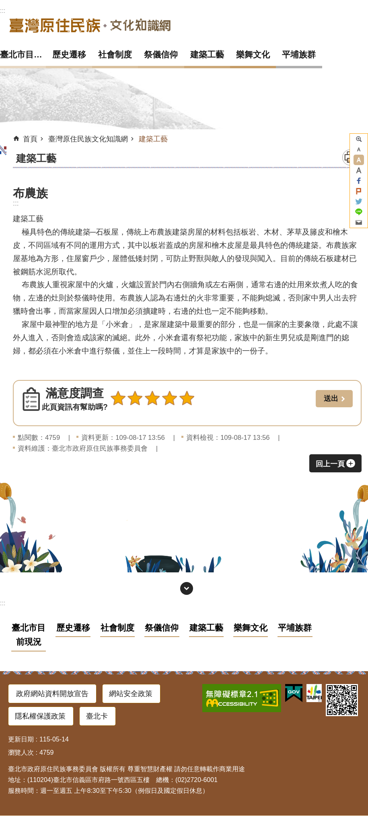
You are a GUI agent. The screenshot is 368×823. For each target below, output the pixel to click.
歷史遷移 (69, 54)
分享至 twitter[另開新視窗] (359, 201)
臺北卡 (97, 716)
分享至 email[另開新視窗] (359, 222)
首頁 (30, 139)
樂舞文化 (253, 54)
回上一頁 (330, 464)
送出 (117, 415)
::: (2, 10)
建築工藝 (207, 54)
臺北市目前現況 (23, 54)
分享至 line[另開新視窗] (359, 212)
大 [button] (359, 170)
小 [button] (359, 149)
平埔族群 (299, 54)
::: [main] (16, 203)
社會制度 (115, 54)
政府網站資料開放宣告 (52, 694)
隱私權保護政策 (40, 716)
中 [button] (359, 160)
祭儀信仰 (161, 54)
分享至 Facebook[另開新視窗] (359, 181)
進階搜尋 (359, 139)
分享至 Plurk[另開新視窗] (359, 191)
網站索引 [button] (186, 588)
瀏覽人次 (21, 752)
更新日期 (21, 739)
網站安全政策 (130, 694)
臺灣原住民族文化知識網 (90, 25)
